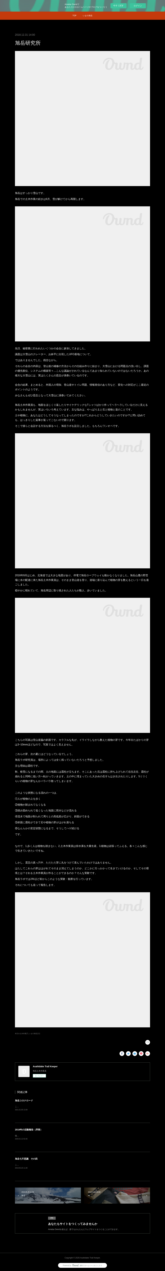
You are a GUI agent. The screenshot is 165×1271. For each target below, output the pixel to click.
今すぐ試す (118, 5)
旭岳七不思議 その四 (26, 1158)
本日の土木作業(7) (21, 1033)
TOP (74, 15)
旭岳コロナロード (24, 1100)
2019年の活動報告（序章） (28, 1129)
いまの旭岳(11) (34, 1033)
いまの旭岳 (87, 15)
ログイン (138, 6)
